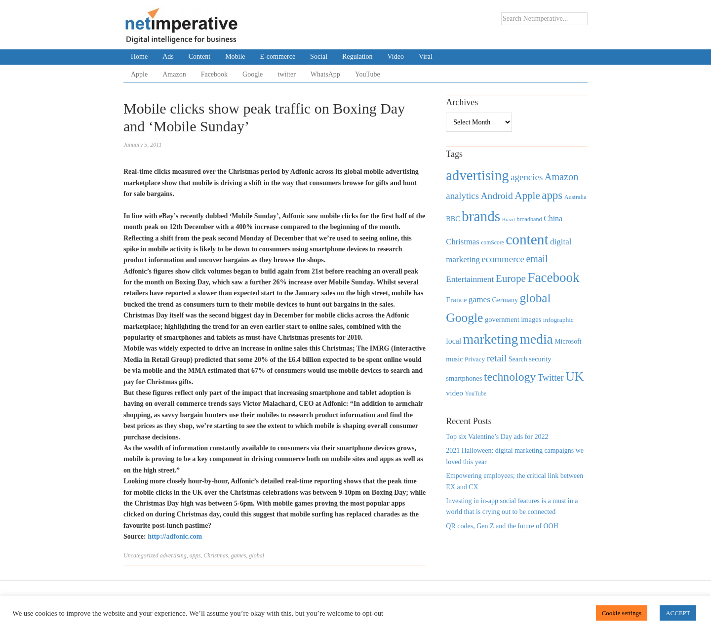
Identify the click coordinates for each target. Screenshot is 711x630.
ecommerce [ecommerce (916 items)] (503, 259)
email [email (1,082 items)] (537, 258)
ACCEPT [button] (678, 613)
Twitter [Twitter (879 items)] (551, 378)
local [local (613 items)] (453, 341)
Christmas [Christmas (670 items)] (462, 241)
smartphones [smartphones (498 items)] (464, 378)
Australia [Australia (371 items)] (575, 197)
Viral (426, 56)
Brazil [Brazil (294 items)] (508, 219)
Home (139, 56)
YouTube (367, 74)
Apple (139, 74)
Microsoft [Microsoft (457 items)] (567, 341)
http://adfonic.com (175, 536)
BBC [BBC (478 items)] (453, 219)
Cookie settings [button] (622, 613)
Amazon (174, 74)
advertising (173, 555)
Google (252, 74)
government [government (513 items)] (502, 319)
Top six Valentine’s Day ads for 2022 (497, 436)
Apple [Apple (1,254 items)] (527, 195)
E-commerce (278, 56)
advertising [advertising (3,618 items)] (477, 175)
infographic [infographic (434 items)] (558, 319)
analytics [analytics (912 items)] (462, 196)
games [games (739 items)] (479, 299)
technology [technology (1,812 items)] (510, 376)
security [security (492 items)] (540, 359)
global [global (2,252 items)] (535, 298)
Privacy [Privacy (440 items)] (475, 359)
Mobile (235, 56)
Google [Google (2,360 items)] (464, 318)
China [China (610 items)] (553, 218)
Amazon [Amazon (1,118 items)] (562, 176)
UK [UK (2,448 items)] (574, 376)
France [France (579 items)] (456, 299)
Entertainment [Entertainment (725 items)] (470, 279)
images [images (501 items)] (531, 319)
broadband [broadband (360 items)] (529, 219)
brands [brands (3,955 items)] (481, 216)
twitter (286, 74)
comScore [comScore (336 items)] (492, 242)
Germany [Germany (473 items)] (505, 300)
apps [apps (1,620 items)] (552, 195)
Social (318, 56)
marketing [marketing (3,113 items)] (490, 339)
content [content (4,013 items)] (527, 239)
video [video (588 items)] (454, 393)
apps (195, 555)
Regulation (357, 56)
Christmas (215, 555)
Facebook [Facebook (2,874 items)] (553, 277)
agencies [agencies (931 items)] (527, 177)
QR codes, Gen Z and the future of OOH (502, 526)
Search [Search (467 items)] (518, 359)
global (256, 555)
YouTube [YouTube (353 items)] (476, 393)
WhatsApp (325, 74)
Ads (168, 56)
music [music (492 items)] (454, 359)
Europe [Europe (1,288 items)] (511, 278)
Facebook (214, 74)
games (238, 555)
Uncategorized (140, 555)
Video (396, 56)
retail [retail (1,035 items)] (497, 358)
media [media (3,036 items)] (536, 339)
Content (199, 56)
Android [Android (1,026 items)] (496, 196)
